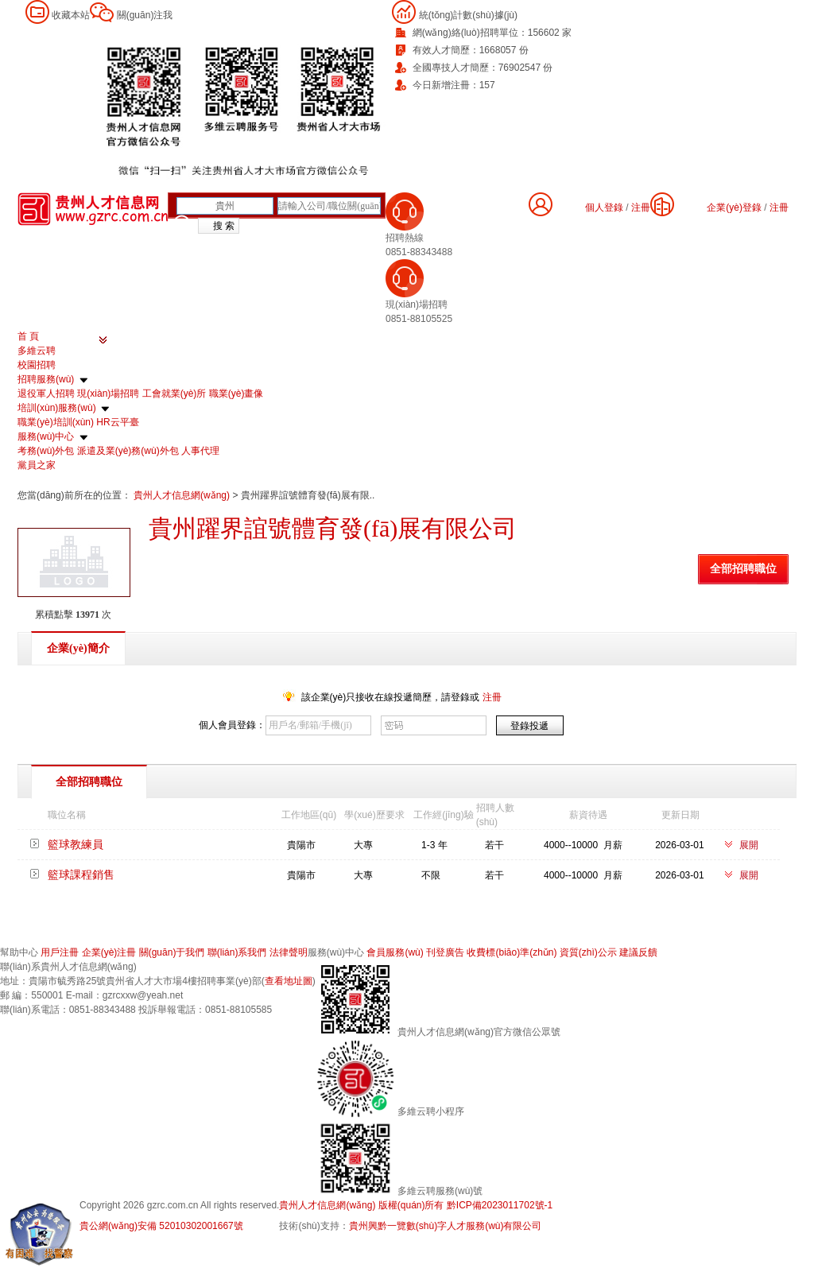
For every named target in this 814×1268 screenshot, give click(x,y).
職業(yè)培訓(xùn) (55, 422)
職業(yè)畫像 (236, 393)
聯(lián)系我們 (237, 952)
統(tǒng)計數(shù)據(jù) (468, 15)
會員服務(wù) (394, 952)
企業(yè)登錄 (734, 207)
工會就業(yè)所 (174, 393)
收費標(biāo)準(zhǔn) (511, 952)
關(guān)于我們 (172, 952)
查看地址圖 (288, 981)
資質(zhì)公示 (588, 952)
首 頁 (28, 336)
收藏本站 (71, 15)
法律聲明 (288, 952)
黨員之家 (36, 465)
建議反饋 (638, 952)
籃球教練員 (75, 844)
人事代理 (200, 450)
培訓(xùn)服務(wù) (56, 407)
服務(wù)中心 (45, 436)
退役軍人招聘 (46, 393)
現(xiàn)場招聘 (108, 393)
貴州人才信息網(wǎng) (183, 495)
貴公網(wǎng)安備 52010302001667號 (161, 1225)
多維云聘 (36, 350)
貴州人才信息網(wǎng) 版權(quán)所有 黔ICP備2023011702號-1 (415, 1205)
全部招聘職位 (743, 569)
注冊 (779, 207)
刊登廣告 (445, 952)
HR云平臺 (117, 422)
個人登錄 (604, 207)
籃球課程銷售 (81, 874)
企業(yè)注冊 (109, 952)
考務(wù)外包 (45, 450)
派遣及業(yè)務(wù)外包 (128, 450)
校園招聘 (36, 364)
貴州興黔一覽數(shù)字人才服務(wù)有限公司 (445, 1225)
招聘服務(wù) (45, 379)
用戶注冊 (60, 952)
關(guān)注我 (145, 15)
